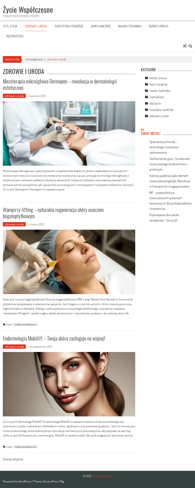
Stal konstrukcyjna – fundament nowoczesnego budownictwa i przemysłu (170, 164)
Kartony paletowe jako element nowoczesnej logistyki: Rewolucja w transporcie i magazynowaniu (170, 181)
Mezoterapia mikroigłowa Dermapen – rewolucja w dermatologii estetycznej (60, 84)
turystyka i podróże (69, 26)
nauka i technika (130, 26)
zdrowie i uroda (36, 26)
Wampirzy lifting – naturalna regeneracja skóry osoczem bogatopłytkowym (53, 213)
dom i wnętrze (101, 26)
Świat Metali (150, 133)
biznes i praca (158, 26)
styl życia (10, 26)
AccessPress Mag (53, 481)
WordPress (25, 481)
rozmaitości (15, 36)
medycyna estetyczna (25, 324)
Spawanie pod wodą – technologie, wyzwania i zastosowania (164, 147)
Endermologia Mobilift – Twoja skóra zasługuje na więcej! (54, 338)
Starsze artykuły (13, 459)
